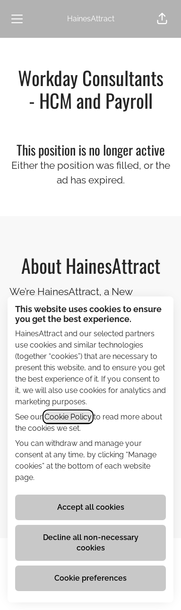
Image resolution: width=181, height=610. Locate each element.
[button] (162, 19)
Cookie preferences (90, 578)
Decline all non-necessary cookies (90, 542)
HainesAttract (90, 18)
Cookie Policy (68, 416)
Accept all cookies (90, 507)
